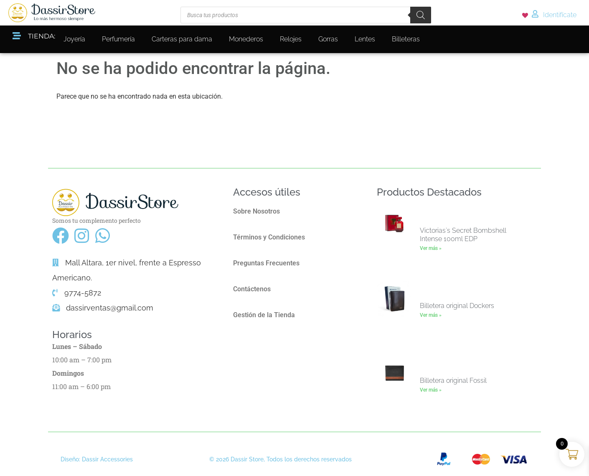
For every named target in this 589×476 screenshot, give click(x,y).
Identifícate (559, 15)
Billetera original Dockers (457, 306)
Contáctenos (252, 289)
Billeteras (406, 39)
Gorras (328, 39)
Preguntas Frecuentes (266, 263)
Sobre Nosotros (256, 211)
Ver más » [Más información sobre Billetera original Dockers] (431, 315)
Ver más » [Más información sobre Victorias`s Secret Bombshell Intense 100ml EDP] (431, 248)
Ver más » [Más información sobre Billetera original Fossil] (431, 390)
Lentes (365, 39)
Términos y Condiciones (269, 237)
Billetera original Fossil (453, 380)
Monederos (246, 39)
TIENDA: (41, 36)
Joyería (74, 39)
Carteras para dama (182, 39)
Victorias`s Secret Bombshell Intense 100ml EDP (463, 234)
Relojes (291, 39)
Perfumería (118, 39)
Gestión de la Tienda (264, 315)
